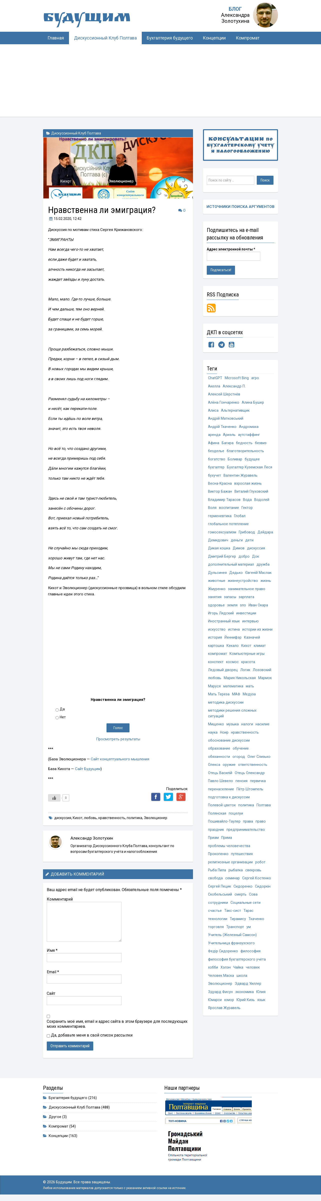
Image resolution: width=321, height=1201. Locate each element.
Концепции (214, 37)
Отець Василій (220, 780)
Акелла (214, 386)
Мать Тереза (219, 700)
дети (267, 543)
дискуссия (62, 818)
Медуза (249, 700)
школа (241, 987)
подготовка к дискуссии (229, 805)
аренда (214, 436)
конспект (216, 667)
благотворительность (245, 452)
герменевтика (220, 518)
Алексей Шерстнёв (224, 395)
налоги (247, 731)
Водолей (261, 502)
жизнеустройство (243, 585)
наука (213, 739)
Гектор (247, 510)
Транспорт (235, 937)
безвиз (261, 444)
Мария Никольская (240, 684)
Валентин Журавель (241, 477)
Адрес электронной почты (231, 249)
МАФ (236, 700)
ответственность (252, 772)
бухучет (214, 477)
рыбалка (236, 880)
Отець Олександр (250, 780)
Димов (238, 552)
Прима (226, 846)
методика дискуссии (226, 709)
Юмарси (215, 1012)
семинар (233, 888)
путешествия (242, 863)
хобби (213, 979)
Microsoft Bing (237, 378)
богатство (217, 461)
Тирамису (238, 929)
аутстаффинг (249, 436)
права (248, 830)
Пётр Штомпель (249, 797)
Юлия (261, 1003)
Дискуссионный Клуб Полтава (105, 37)
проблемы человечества (229, 855)
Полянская (217, 822)
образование (219, 756)
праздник (216, 838)
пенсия (242, 789)
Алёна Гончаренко (223, 403)
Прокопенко (218, 863)
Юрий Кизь (246, 1012)
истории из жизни (257, 634)
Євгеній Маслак (258, 576)
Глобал (240, 518)
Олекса (214, 772)
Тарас (249, 921)
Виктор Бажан (220, 494)
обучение (241, 756)
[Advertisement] (160, 82)
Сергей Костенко (256, 888)
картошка (216, 651)
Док (255, 560)
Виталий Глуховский (251, 494)
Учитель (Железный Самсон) (232, 946)
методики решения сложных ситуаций (232, 720)
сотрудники (218, 913)
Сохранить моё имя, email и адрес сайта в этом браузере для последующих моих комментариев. (117, 1024)
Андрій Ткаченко (222, 428)
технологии (217, 929)
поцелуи (236, 822)
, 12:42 (65, 219)
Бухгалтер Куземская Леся (249, 469)
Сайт (51, 993)
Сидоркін (262, 896)
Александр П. (234, 386)
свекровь (254, 880)
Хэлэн (226, 979)
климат (260, 651)
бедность (244, 444)
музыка (232, 731)
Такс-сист (232, 921)
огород (239, 764)
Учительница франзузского (231, 954)
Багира (228, 444)
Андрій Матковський (225, 419)
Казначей (252, 642)
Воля (212, 510)
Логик (245, 675)
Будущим (93, 18)
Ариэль (229, 436)
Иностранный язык (224, 626)
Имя (52, 950)
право (261, 830)
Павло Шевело (220, 789)
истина (234, 634)
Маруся (214, 692)
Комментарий (60, 899)
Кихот (77, 818)
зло (243, 609)
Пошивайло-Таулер (224, 830)
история (215, 642)
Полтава (263, 813)
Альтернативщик (235, 411)
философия (250, 962)
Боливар (235, 461)
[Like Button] (54, 798)
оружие (229, 772)
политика (134, 818)
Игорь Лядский (221, 618)
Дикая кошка (219, 552)
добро (244, 560)
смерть (241, 904)
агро (255, 378)
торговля (216, 937)
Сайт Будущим (88, 769)
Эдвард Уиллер (248, 995)
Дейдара (216, 543)
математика (233, 692)
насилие (263, 731)
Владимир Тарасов (224, 502)
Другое (55, 1117)
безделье (216, 452)
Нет (63, 717)
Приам (213, 846)
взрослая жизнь (248, 485)
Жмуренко (217, 593)
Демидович (236, 543)
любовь (90, 818)
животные (216, 585)
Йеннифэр (233, 642)
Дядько (236, 576)
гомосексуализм (222, 535)
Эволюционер (155, 818)
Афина (213, 444)
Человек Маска (221, 987)
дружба (263, 568)
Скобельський (220, 904)
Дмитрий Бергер (222, 560)
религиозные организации (230, 871)
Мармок (265, 684)
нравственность (111, 818)
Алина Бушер (253, 403)
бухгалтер (216, 469)
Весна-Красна (220, 485)
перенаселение (221, 797)
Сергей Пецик (219, 896)
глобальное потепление (228, 527)
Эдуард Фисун (220, 1003)
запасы (230, 601)
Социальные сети (245, 913)
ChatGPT (215, 378)
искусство (217, 634)
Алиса (213, 411)
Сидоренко (243, 896)
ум (248, 937)
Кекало (232, 651)
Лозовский (262, 675)
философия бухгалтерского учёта (237, 970)
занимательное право (246, 593)
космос (232, 667)
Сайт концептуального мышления (120, 759)
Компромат (248, 37)
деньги (255, 543)
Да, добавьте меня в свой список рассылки (89, 1035)
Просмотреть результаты (118, 739)
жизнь (265, 585)
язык (262, 1012)
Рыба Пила (217, 880)
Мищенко (216, 731)
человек (253, 979)
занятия (215, 601)
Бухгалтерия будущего (170, 37)
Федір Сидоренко (223, 962)
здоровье (216, 609)
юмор (229, 1012)
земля (232, 609)
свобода (215, 888)
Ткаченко (256, 929)
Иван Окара (258, 609)
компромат (217, 659)
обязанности (219, 764)
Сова (253, 904)
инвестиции (246, 618)
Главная (56, 37)
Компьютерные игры (247, 659)
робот (260, 871)
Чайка (239, 979)
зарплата (246, 601)
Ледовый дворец (223, 675)
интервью (250, 626)
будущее (252, 461)
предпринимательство (245, 838)
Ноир (224, 739)
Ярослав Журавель (224, 1020)
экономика (244, 1003)
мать (250, 692)
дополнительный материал (231, 568)
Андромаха (248, 428)
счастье (215, 921)
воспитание (229, 510)
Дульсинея (217, 576)
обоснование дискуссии (229, 747)
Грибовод (247, 535)
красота (248, 667)
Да (62, 709)
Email (53, 972)
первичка (258, 789)
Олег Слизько (259, 764)
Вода (247, 502)
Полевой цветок (222, 813)
